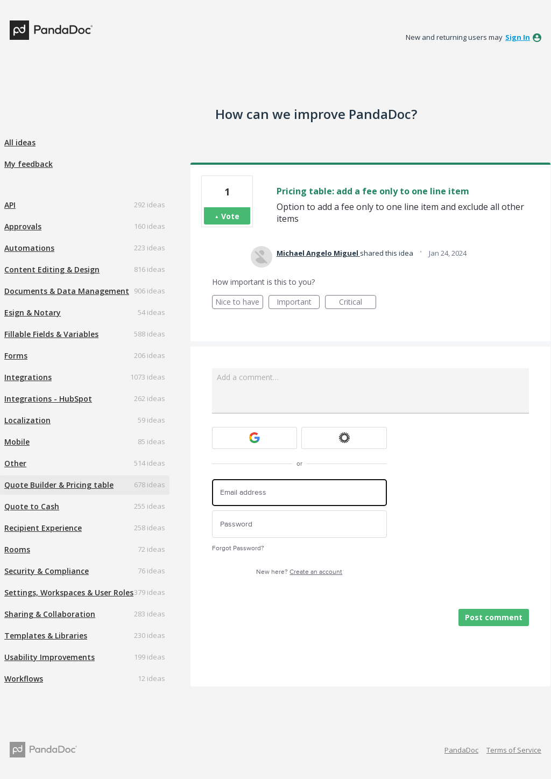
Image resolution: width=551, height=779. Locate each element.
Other (15, 463)
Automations (29, 248)
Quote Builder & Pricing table (59, 485)
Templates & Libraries (45, 635)
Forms (15, 355)
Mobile (17, 442)
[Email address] (299, 493)
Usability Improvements (49, 657)
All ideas (20, 142)
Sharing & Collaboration (49, 614)
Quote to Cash (31, 506)
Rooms (17, 549)
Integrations (28, 377)
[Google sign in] (255, 438)
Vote (230, 216)
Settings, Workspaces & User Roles (68, 592)
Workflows (23, 678)
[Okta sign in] (344, 438)
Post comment (493, 617)
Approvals (22, 226)
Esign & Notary (32, 312)
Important (298, 303)
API (10, 205)
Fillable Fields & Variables (51, 334)
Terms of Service (513, 750)
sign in (517, 37)
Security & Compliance (46, 571)
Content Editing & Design (52, 269)
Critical (357, 303)
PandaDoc (461, 750)
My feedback (28, 164)
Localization (27, 420)
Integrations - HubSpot (48, 399)
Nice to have (239, 303)
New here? (299, 572)
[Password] (299, 524)
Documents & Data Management (66, 291)
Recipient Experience (43, 528)
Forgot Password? (238, 548)
